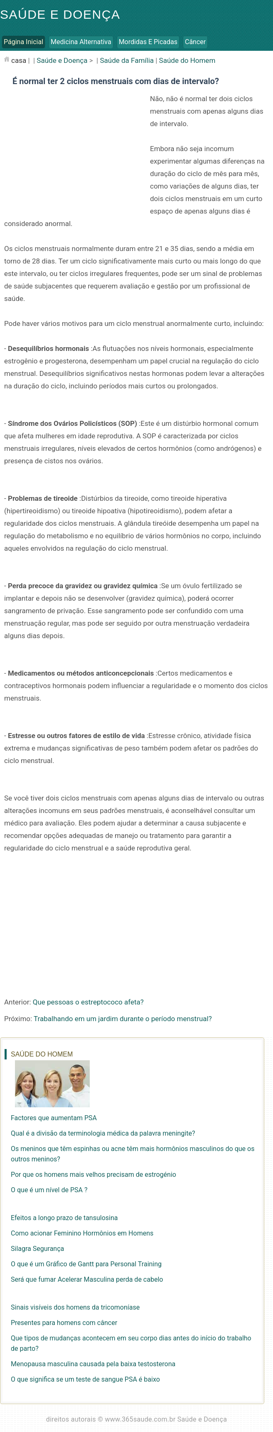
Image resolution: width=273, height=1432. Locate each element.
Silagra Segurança (37, 1249)
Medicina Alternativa (81, 42)
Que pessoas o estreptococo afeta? (88, 1002)
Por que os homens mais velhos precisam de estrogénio (93, 1174)
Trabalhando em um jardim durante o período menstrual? (123, 1018)
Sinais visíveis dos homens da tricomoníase (75, 1307)
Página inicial (23, 42)
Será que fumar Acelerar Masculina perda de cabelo (87, 1279)
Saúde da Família (127, 60)
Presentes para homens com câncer (64, 1323)
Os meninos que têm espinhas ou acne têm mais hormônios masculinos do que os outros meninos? (132, 1154)
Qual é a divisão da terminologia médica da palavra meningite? (103, 1133)
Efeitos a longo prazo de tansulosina (64, 1218)
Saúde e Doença (60, 14)
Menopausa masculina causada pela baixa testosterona (93, 1364)
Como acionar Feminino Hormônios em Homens (82, 1233)
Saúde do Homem (187, 60)
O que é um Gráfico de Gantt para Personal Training (86, 1264)
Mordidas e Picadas (148, 42)
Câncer (195, 42)
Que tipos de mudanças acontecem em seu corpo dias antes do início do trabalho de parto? (131, 1343)
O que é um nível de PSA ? (49, 1190)
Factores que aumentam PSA (54, 1118)
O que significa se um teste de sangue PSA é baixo (85, 1379)
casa (18, 60)
